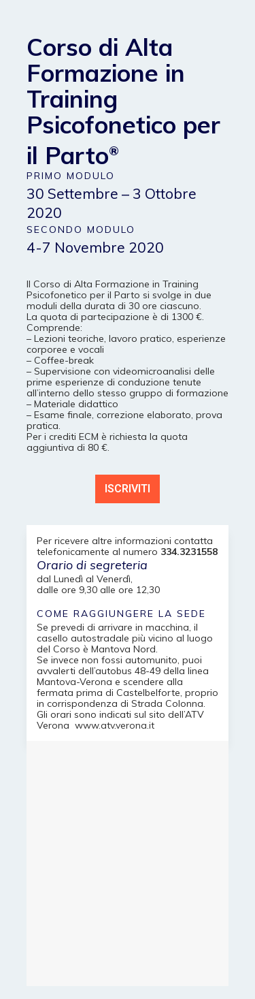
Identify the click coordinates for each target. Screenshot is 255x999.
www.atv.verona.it (114, 725)
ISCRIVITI (127, 488)
